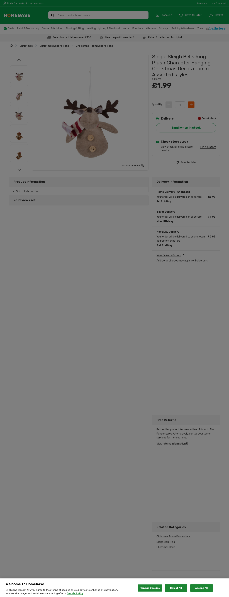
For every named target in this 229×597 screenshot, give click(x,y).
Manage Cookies (150, 588)
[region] (114, 587)
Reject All (176, 588)
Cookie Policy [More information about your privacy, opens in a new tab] (75, 593)
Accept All (201, 588)
